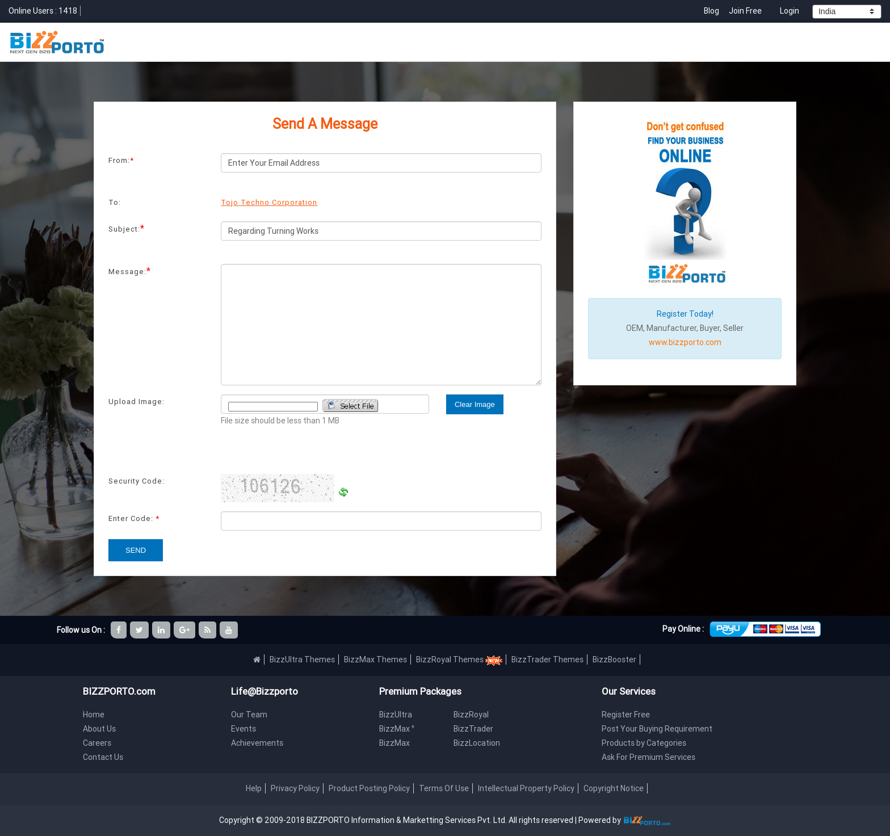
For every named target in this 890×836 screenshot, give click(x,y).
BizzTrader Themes (547, 659)
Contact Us (103, 757)
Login (789, 11)
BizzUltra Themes (302, 659)
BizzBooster (614, 659)
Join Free (745, 11)
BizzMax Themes (375, 659)
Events (243, 729)
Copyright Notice (613, 788)
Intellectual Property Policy (526, 788)
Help (254, 788)
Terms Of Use (444, 788)
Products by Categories (644, 743)
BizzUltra (395, 714)
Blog (712, 11)
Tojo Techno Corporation (269, 202)
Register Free (626, 714)
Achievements (257, 743)
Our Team (249, 714)
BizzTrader (473, 729)
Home (93, 714)
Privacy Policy (295, 788)
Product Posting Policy (369, 788)
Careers (97, 743)
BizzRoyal (471, 714)
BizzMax (397, 729)
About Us (99, 729)
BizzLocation (477, 743)
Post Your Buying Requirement (657, 729)
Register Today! (685, 314)
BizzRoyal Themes (459, 659)
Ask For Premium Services (648, 757)
